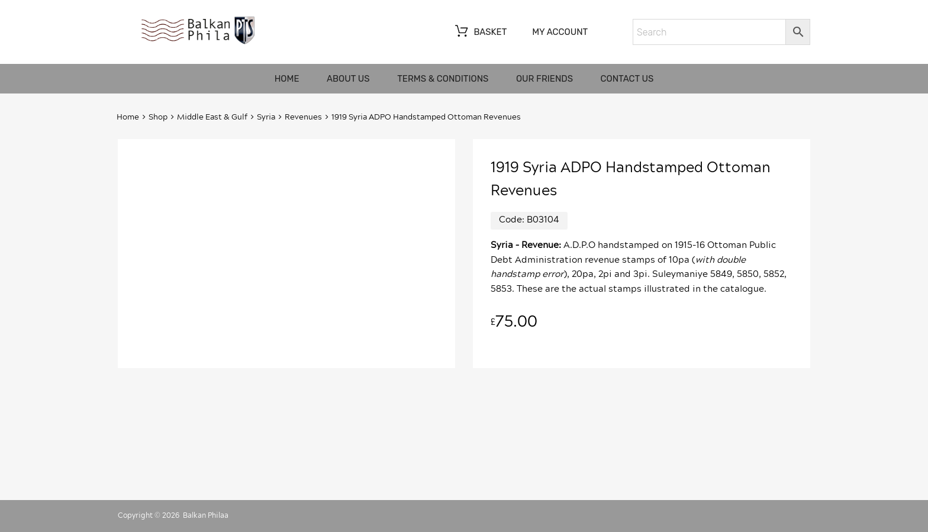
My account (560, 32)
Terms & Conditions (442, 78)
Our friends (544, 78)
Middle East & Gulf (212, 117)
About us (348, 78)
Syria (266, 117)
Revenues (303, 117)
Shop (158, 117)
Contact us (627, 78)
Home (287, 78)
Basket (480, 32)
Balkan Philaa (205, 515)
